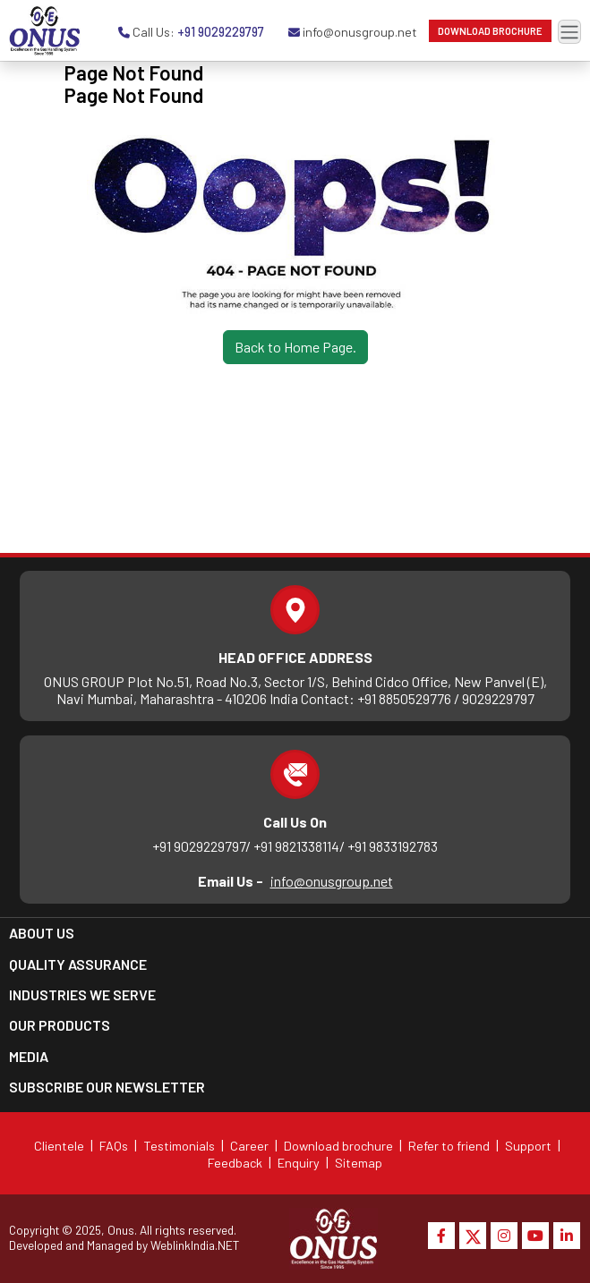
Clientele (59, 1145)
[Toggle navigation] (569, 32)
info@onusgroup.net (331, 880)
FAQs (113, 1145)
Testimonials (179, 1145)
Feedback (235, 1162)
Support (528, 1145)
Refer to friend (449, 1145)
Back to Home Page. (295, 346)
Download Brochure (490, 31)
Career (249, 1145)
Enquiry (299, 1162)
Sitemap (358, 1162)
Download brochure (338, 1145)
